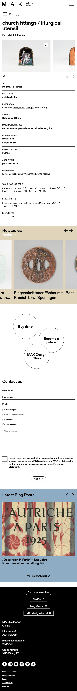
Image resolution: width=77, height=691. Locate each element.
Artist (7, 235)
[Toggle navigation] (71, 4)
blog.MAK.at (38, 606)
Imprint (5, 679)
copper (5, 128)
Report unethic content (15, 414)
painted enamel (25, 128)
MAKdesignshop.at (39, 613)
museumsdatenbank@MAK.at (14, 642)
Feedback (9, 419)
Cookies (5, 686)
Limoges (30, 107)
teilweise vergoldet (43, 128)
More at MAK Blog (38, 581)
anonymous (19, 107)
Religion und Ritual (11, 118)
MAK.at (38, 599)
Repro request (11, 409)
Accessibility (7, 682)
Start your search (38, 592)
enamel (13, 128)
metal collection (10, 97)
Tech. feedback (11, 424)
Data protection (8, 675)
